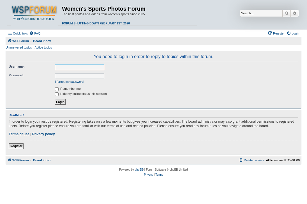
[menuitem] (34, 33)
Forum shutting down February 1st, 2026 (96, 23)
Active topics (43, 47)
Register (16, 146)
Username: (17, 66)
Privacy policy (43, 134)
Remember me (68, 88)
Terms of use (19, 134)
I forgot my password (69, 81)
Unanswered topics (19, 47)
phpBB (139, 169)
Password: (16, 75)
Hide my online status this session (81, 93)
